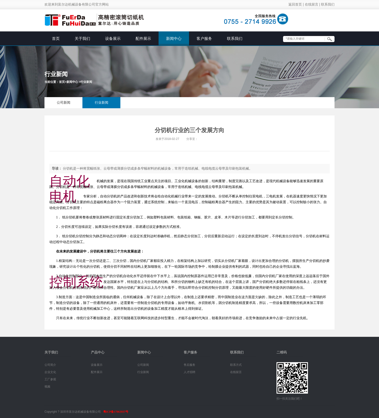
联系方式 (236, 365)
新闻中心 (174, 38)
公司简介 (50, 365)
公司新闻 (63, 102)
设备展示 (113, 38)
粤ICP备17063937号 (116, 411)
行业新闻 (86, 82)
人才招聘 (189, 372)
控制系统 (76, 281)
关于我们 (82, 38)
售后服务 (189, 365)
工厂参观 (50, 379)
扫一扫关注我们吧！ (290, 398)
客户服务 (204, 38)
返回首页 (295, 4)
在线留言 (311, 4)
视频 (47, 386)
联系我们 (328, 4)
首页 (56, 38)
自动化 (69, 181)
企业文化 (50, 372)
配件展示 (143, 38)
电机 (62, 196)
